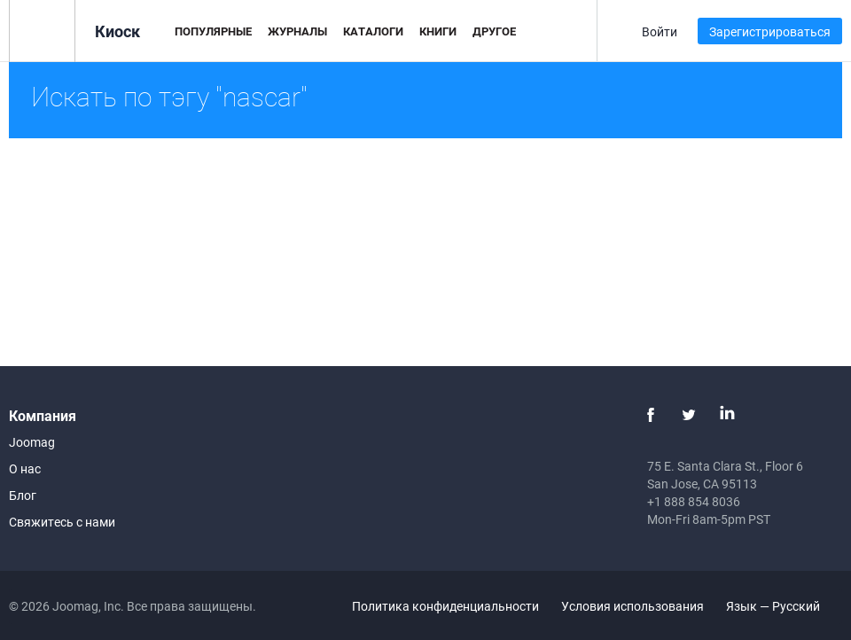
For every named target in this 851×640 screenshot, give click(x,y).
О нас (25, 468)
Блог (22, 495)
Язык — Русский (783, 605)
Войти (659, 31)
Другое (494, 31)
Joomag (32, 441)
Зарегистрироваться (770, 31)
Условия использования (632, 605)
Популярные (213, 31)
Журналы (297, 31)
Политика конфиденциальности (445, 605)
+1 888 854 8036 (693, 501)
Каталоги (373, 31)
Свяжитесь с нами (62, 521)
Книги (438, 31)
